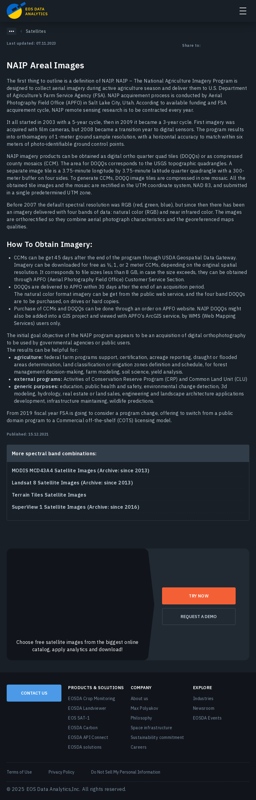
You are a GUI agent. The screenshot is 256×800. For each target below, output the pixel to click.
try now (199, 596)
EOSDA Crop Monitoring (91, 698)
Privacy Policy (61, 772)
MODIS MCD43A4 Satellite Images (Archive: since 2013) (81, 470)
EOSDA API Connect (88, 737)
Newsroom (203, 708)
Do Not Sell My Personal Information (125, 772)
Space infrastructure (151, 727)
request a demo (199, 616)
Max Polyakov (144, 708)
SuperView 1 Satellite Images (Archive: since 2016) (75, 507)
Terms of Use (19, 772)
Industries (203, 698)
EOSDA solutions (85, 747)
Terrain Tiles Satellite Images (49, 495)
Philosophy (141, 718)
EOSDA (27, 10)
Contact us (34, 693)
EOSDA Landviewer (87, 708)
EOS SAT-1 (79, 718)
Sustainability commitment (157, 737)
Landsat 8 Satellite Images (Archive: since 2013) (72, 483)
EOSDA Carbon (83, 727)
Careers (139, 747)
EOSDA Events (207, 718)
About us (139, 698)
